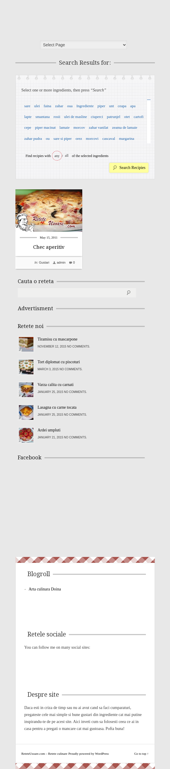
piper (101, 106)
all (67, 156)
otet (127, 116)
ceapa (122, 106)
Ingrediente (85, 106)
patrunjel (113, 116)
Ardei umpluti (48, 430)
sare (27, 106)
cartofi (139, 116)
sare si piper (62, 138)
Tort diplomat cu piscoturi (58, 362)
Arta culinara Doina (45, 589)
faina (47, 106)
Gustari (44, 262)
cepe (27, 127)
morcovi (92, 138)
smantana (42, 116)
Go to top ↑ (141, 753)
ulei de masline (75, 116)
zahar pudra (33, 138)
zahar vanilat (98, 127)
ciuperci (97, 116)
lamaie (65, 127)
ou (48, 138)
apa (132, 106)
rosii (56, 116)
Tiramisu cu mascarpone (57, 339)
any (57, 156)
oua (70, 106)
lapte (27, 116)
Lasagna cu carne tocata (56, 407)
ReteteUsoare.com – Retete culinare (60, 18)
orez (79, 138)
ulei (37, 106)
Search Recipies (132, 167)
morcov (79, 127)
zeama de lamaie (124, 127)
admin (61, 262)
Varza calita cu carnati (55, 384)
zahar (59, 106)
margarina (126, 138)
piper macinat (45, 127)
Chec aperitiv (49, 247)
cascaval (108, 138)
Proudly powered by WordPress (88, 753)
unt (111, 106)
